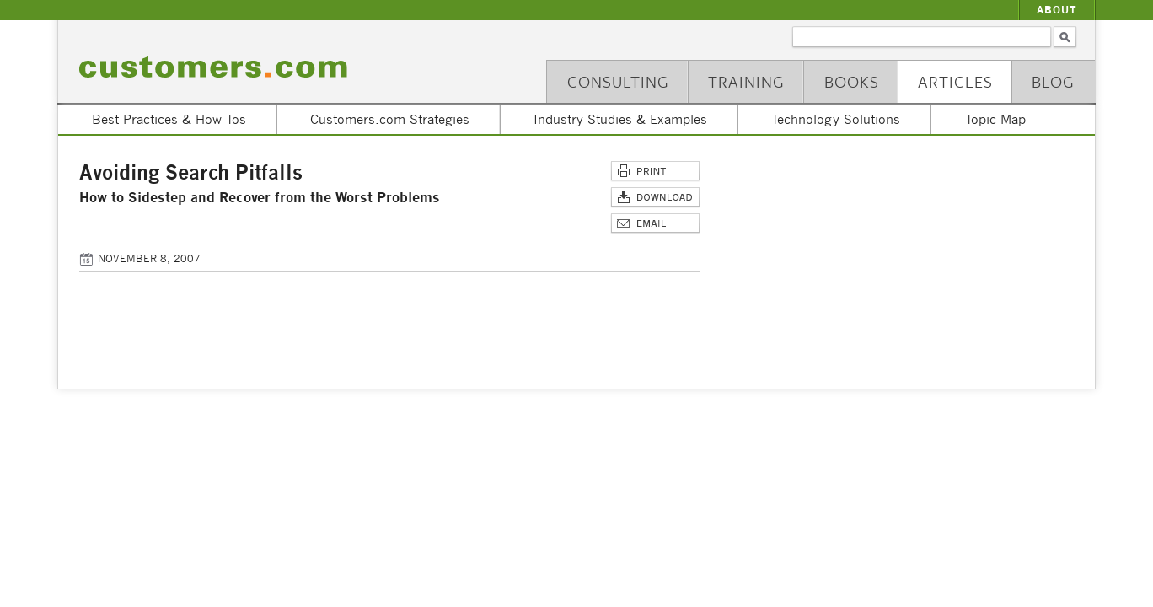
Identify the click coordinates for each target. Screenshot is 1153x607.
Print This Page (655, 171)
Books (851, 81)
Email (655, 223)
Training (746, 81)
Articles (955, 81)
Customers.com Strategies (389, 118)
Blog (1053, 81)
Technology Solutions (835, 118)
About (1057, 9)
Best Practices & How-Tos (169, 118)
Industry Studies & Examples (620, 118)
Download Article (655, 197)
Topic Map (995, 118)
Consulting (618, 81)
